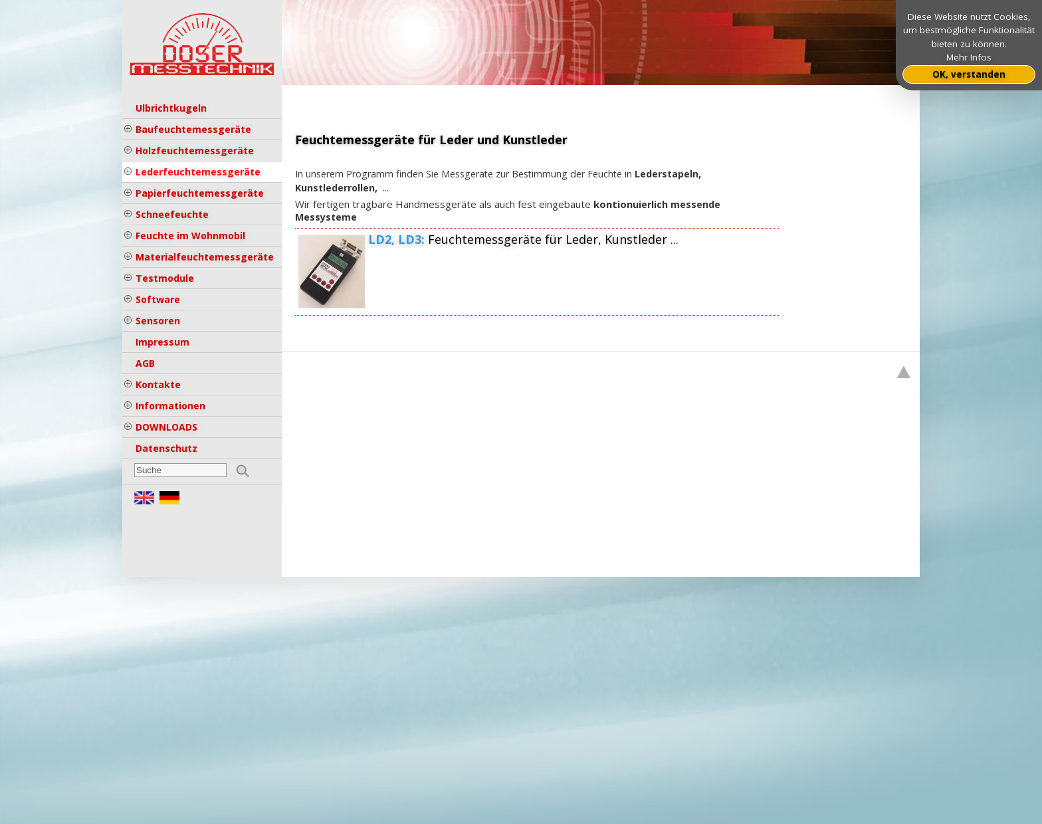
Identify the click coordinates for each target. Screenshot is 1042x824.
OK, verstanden (968, 74)
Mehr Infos (968, 57)
